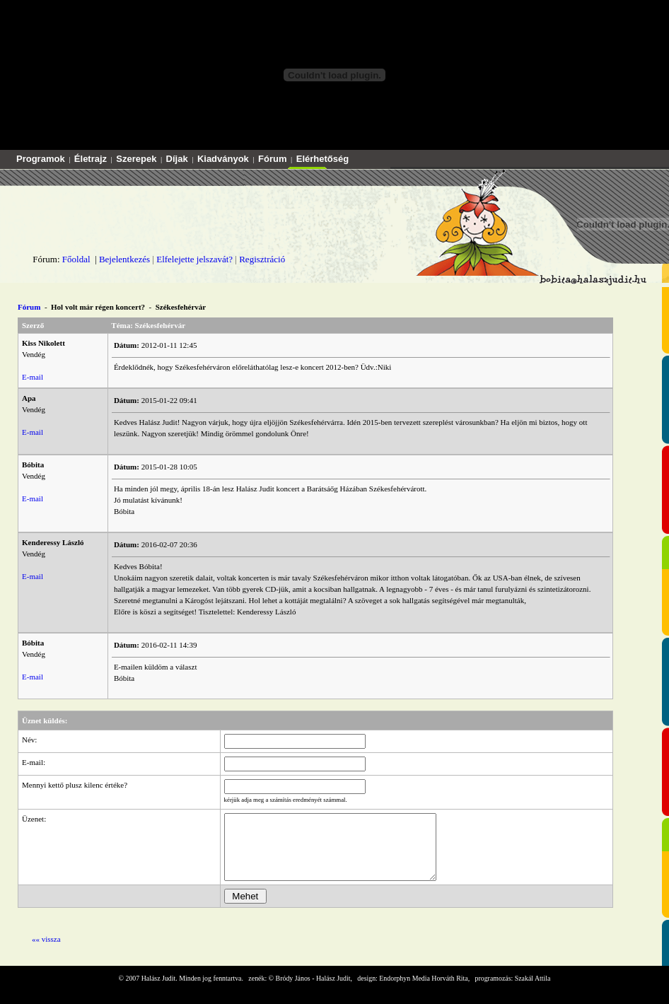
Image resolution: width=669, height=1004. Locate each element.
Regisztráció (262, 259)
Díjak (177, 158)
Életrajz (90, 158)
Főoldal (76, 259)
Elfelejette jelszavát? (194, 259)
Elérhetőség (322, 158)
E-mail (32, 377)
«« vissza (46, 951)
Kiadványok (223, 158)
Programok (40, 158)
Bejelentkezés (124, 259)
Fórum (272, 158)
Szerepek (136, 158)
